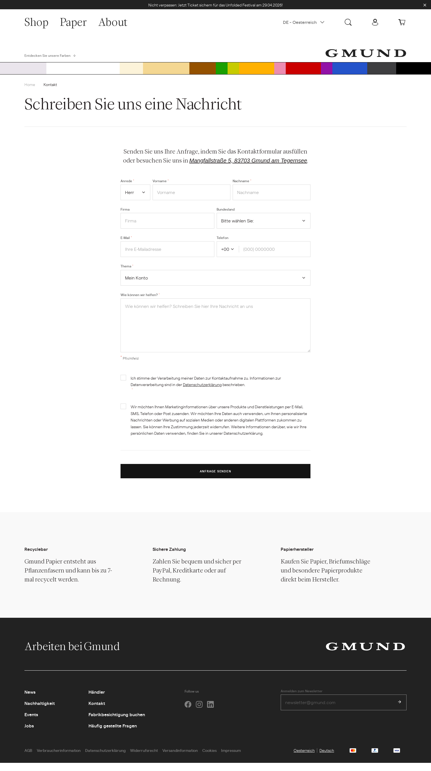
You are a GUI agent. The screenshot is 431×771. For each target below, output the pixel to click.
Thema (127, 271)
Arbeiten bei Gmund (77, 654)
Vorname (161, 184)
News (29, 700)
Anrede (127, 184)
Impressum (231, 758)
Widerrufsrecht (144, 758)
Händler (97, 700)
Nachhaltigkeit (39, 711)
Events (31, 723)
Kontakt (97, 711)
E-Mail (126, 242)
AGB (28, 758)
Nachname (242, 184)
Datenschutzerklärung (202, 391)
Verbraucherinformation (59, 758)
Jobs (29, 734)
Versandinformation (180, 758)
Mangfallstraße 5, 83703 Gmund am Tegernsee (248, 164)
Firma (126, 213)
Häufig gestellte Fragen (113, 734)
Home (29, 88)
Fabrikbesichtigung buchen (117, 723)
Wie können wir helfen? (141, 301)
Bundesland (227, 213)
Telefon (223, 242)
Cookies (209, 758)
